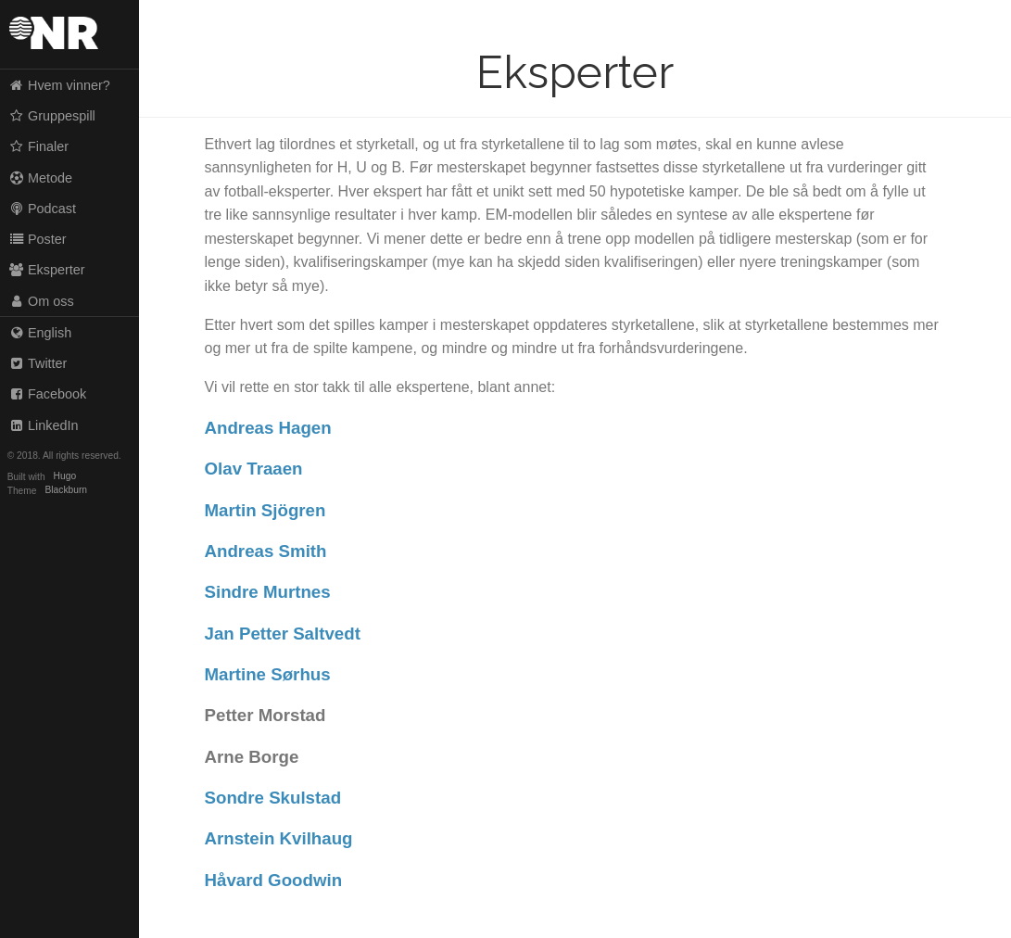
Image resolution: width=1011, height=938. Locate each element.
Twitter (38, 363)
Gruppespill (51, 115)
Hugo (65, 477)
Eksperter (46, 269)
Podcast (42, 208)
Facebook (47, 394)
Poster (37, 239)
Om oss (41, 301)
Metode (40, 178)
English (40, 332)
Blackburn (66, 491)
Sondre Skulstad (273, 797)
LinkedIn (43, 425)
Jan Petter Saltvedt (282, 633)
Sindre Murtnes (268, 592)
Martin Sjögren (265, 510)
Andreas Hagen (268, 427)
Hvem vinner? (59, 85)
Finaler (38, 146)
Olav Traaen (254, 468)
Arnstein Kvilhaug (279, 838)
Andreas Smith (266, 551)
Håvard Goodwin (274, 880)
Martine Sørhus (268, 674)
